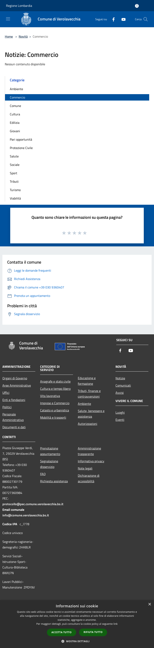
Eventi (120, 419)
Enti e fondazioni (13, 399)
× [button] (149, 604)
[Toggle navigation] (8, 18)
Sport (13, 173)
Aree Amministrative (16, 385)
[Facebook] (112, 19)
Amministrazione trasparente (89, 451)
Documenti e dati (14, 427)
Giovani (15, 131)
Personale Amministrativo (13, 417)
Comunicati (123, 385)
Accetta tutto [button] (62, 632)
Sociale (14, 164)
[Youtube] (122, 19)
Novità (23, 36)
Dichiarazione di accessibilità (88, 478)
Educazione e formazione (87, 381)
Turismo (15, 189)
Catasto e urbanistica (54, 410)
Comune (15, 105)
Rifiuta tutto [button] (93, 632)
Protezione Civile (21, 147)
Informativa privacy (91, 461)
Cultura (15, 114)
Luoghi (120, 412)
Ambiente (16, 89)
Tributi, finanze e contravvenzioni (89, 393)
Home (9, 36)
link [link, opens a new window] (115, 624)
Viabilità (15, 198)
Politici (7, 407)
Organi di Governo (14, 378)
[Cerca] (145, 19)
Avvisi (120, 392)
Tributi (14, 181)
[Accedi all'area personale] (136, 5)
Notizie (120, 378)
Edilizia (14, 122)
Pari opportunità (21, 139)
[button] (77, 641)
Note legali (85, 468)
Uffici (5, 392)
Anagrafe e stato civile (55, 381)
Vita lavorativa (50, 395)
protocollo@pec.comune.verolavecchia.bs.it (32, 504)
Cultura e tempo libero (55, 388)
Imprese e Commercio (54, 403)
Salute (14, 156)
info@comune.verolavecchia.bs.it (25, 515)
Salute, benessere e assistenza (91, 413)
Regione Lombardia (19, 5)
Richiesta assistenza (54, 481)
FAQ (43, 474)
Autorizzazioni (87, 423)
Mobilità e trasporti (53, 417)
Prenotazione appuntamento (50, 451)
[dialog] (77, 624)
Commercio (17, 97)
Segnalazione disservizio (49, 464)
